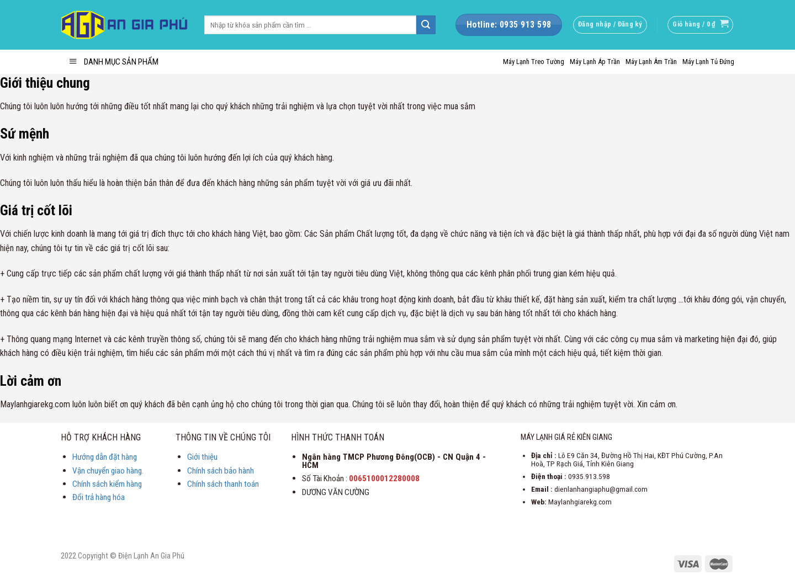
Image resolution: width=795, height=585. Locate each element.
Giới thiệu (202, 457)
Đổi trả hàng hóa (98, 497)
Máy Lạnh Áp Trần (595, 61)
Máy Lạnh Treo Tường (533, 61)
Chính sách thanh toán (223, 484)
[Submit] (425, 24)
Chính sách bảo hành (220, 471)
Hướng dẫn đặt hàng (104, 457)
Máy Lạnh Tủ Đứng (708, 61)
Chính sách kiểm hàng (107, 484)
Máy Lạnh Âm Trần (651, 61)
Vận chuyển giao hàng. (108, 471)
